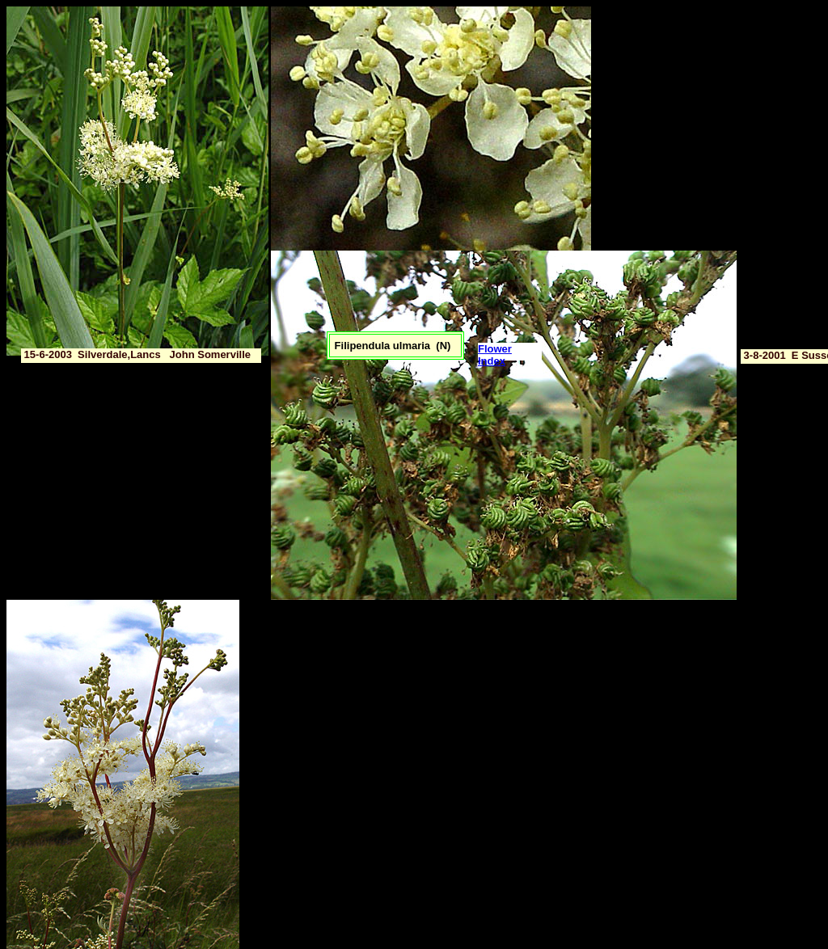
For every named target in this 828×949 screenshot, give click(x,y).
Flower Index (495, 355)
